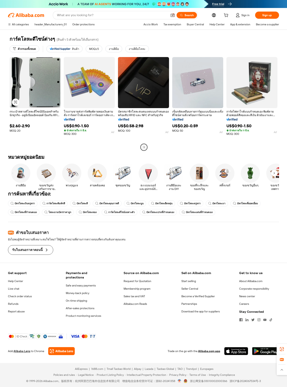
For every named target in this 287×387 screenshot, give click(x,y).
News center (247, 296)
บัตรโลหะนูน (135, 203)
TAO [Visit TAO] (180, 368)
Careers (244, 303)
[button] (172, 15)
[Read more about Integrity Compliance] (221, 375)
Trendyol (191, 368)
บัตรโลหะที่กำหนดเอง (24, 212)
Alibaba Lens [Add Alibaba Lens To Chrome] (22, 351)
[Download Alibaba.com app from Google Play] (265, 351)
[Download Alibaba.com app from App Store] (236, 351)
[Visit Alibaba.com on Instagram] (259, 320)
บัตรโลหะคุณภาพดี (107, 203)
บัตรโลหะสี (80, 203)
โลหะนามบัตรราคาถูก (57, 212)
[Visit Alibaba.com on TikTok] (271, 320)
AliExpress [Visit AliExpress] (81, 368)
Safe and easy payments (81, 285)
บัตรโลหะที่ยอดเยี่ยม (245, 203)
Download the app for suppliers (200, 311)
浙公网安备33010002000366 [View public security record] (208, 381)
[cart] (227, 15)
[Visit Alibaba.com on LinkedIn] (247, 320)
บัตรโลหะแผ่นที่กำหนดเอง (197, 212)
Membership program (137, 288)
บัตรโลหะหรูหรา (190, 203)
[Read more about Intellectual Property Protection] (145, 375)
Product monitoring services (83, 315)
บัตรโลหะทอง (88, 212)
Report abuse (16, 311)
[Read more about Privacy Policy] (176, 375)
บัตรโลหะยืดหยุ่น (161, 203)
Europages (206, 368)
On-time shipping (76, 300)
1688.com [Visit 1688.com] (97, 368)
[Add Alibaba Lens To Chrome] (61, 351)
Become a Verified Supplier (198, 296)
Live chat (13, 288)
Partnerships (189, 303)
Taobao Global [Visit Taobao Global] (165, 368)
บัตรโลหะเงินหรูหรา (23, 203)
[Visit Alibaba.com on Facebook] (241, 320)
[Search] (187, 15)
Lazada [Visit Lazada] (149, 368)
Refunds (13, 303)
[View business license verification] (179, 381)
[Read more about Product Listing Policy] (109, 375)
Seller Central (189, 288)
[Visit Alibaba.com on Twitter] (253, 320)
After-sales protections (80, 308)
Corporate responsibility (254, 288)
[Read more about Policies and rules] (63, 375)
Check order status (20, 296)
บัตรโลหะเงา (216, 203)
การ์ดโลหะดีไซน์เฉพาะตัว (119, 212)
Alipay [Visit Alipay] (137, 368)
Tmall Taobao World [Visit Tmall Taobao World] (119, 368)
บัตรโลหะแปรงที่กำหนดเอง (158, 212)
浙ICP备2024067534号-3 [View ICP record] (245, 381)
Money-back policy (77, 293)
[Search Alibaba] (112, 15)
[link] (282, 349)
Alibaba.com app (209, 351)
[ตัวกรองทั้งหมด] (24, 48)
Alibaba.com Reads (135, 303)
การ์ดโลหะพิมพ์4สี (53, 203)
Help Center (15, 281)
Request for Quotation (137, 281)
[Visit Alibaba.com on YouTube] (265, 320)
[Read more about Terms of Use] (197, 375)
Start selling (188, 281)
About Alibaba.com (250, 281)
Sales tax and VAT (134, 296)
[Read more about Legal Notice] (85, 375)
